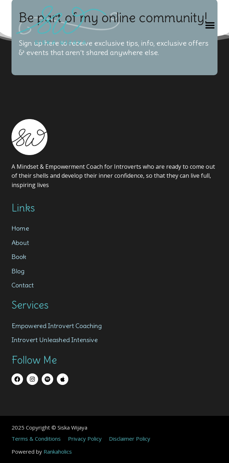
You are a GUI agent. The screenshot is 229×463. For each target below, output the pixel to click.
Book (19, 257)
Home (20, 228)
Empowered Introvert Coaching (57, 326)
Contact (23, 285)
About (20, 243)
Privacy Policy (85, 438)
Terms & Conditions (36, 438)
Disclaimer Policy (129, 438)
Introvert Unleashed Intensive (55, 340)
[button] (209, 25)
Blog (18, 271)
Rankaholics (57, 451)
